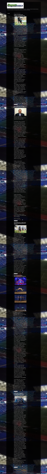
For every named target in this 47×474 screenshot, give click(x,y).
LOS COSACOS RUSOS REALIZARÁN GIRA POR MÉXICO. (20, 276)
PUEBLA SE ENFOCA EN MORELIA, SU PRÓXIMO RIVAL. (19, 15)
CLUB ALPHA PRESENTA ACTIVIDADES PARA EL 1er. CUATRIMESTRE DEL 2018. (19, 394)
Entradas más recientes (17, 469)
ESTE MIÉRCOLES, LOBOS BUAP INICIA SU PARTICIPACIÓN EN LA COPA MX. (20, 223)
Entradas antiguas (23, 470)
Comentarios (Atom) (19, 471)
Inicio (23, 469)
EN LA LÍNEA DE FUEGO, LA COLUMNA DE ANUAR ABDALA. (19, 106)
